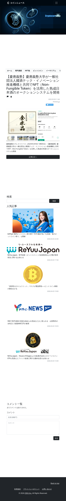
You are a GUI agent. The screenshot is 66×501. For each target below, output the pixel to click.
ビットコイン (38, 70)
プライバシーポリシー (31, 489)
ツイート (50, 105)
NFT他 (27, 70)
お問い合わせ (47, 489)
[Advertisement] (33, 50)
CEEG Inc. (28, 493)
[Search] (27, 201)
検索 (54, 201)
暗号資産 (18, 70)
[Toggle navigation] (56, 3)
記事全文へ (33, 157)
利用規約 (17, 489)
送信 (56, 438)
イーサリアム (51, 70)
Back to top (55, 483)
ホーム (9, 70)
